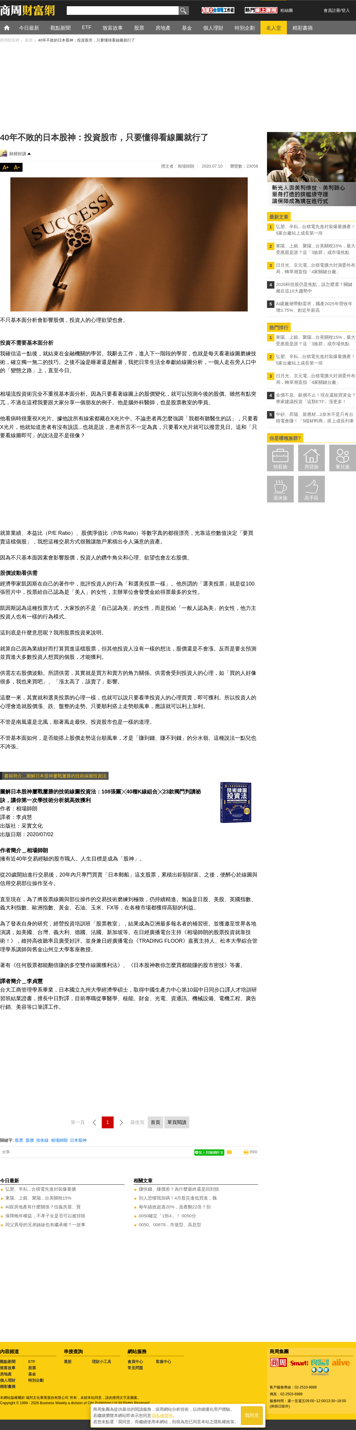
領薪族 (280, 466)
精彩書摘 (7, 1386)
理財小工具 (101, 1361)
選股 (67, 1361)
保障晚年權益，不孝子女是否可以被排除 (45, 1215)
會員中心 (135, 1361)
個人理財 (7, 1380)
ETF (32, 1361)
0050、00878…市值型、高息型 (170, 1224)
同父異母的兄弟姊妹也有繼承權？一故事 (45, 1224)
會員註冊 (332, 10)
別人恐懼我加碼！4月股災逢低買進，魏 (178, 1197)
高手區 (311, 497)
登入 (345, 10)
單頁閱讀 (176, 1122)
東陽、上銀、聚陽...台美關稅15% (38, 1197)
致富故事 (7, 1368)
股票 (19, 1140)
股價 (30, 1140)
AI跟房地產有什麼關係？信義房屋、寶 (43, 1206)
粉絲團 (286, 10)
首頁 (12, 27)
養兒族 (343, 466)
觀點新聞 (7, 1361)
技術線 (42, 1140)
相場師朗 (59, 1140)
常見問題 (135, 1368)
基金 (32, 1374)
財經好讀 (17, 153)
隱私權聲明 (162, 1415)
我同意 (252, 1415)
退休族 (280, 497)
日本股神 (78, 1140)
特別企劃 (36, 1380)
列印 (254, 1152)
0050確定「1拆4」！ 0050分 (167, 1215)
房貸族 (311, 466)
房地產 (6, 1374)
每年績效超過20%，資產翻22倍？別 (175, 1206)
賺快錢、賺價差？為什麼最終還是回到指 (179, 1189)
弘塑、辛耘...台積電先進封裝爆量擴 (40, 1189)
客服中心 (163, 1361)
